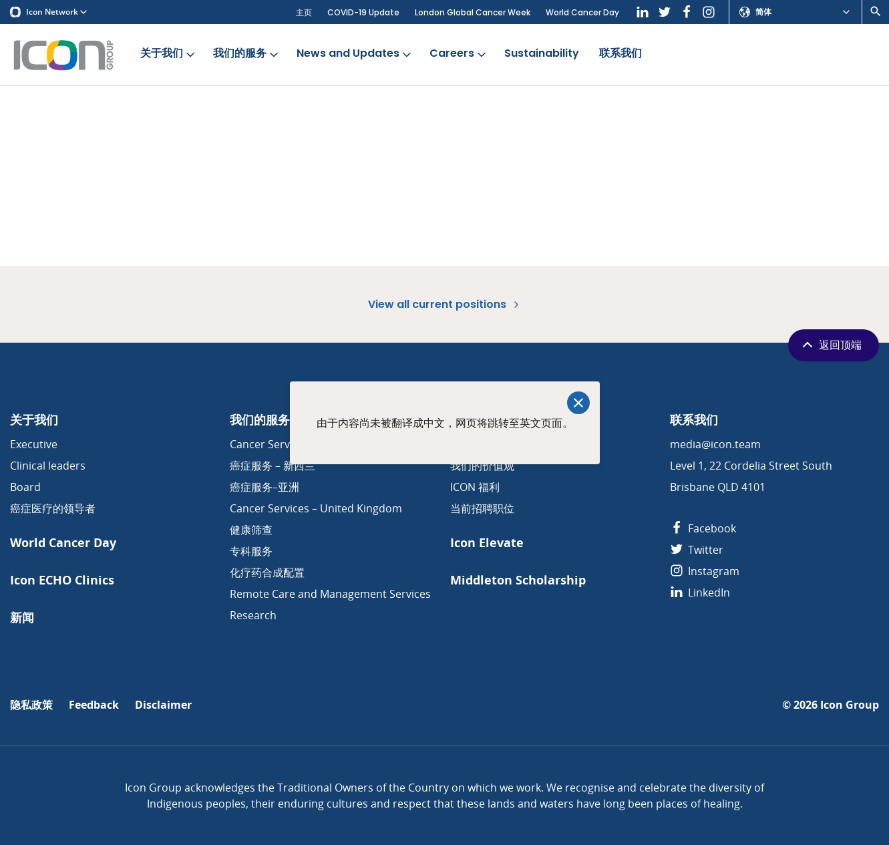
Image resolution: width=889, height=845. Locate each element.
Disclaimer (163, 705)
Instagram (704, 571)
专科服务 (251, 551)
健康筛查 (251, 529)
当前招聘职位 (482, 508)
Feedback (94, 705)
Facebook (703, 528)
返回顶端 (830, 345)
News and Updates (355, 53)
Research (253, 615)
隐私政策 (31, 705)
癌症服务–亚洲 (264, 487)
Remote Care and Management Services (330, 593)
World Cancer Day (582, 12)
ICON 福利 (475, 487)
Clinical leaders (47, 465)
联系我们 (620, 53)
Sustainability (541, 53)
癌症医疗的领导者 (53, 508)
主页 (304, 12)
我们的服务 (247, 53)
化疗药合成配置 (267, 572)
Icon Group (849, 705)
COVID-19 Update (363, 12)
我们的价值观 (482, 465)
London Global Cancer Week (472, 12)
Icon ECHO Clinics (62, 580)
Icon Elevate (487, 543)
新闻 (22, 618)
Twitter (696, 549)
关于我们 (168, 53)
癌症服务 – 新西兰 (272, 465)
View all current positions (445, 304)
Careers (458, 53)
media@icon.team (715, 444)
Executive (33, 444)
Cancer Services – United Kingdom (316, 508)
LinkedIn (700, 592)
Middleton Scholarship (518, 580)
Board (25, 487)
